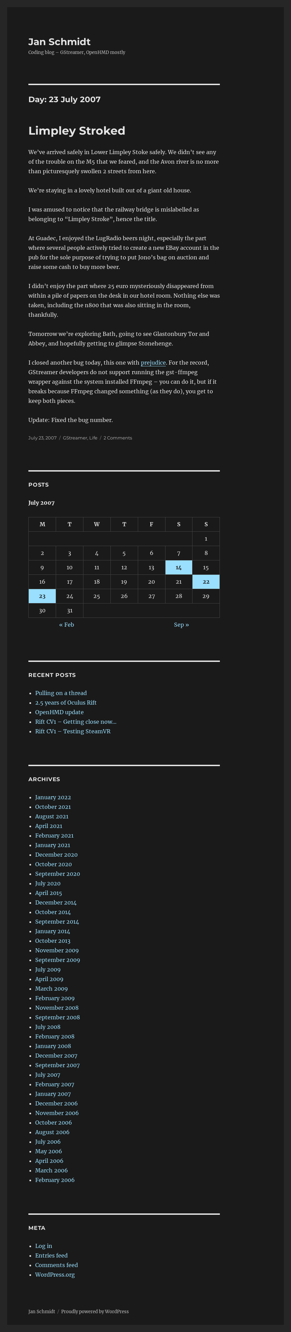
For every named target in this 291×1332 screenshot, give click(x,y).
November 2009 (57, 950)
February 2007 (54, 1084)
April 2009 (49, 979)
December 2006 (56, 1103)
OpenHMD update (59, 712)
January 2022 (53, 797)
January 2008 (53, 1046)
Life (93, 437)
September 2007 (57, 1065)
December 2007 (56, 1055)
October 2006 (53, 1122)
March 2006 (51, 1170)
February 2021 (54, 835)
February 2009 (55, 998)
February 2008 (55, 1036)
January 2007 (53, 1093)
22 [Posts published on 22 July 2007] (206, 581)
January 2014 (52, 931)
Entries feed (51, 1255)
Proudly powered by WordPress (95, 1312)
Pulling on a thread (61, 693)
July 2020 (48, 883)
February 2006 (55, 1180)
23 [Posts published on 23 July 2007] (42, 596)
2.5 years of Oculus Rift (66, 702)
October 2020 (53, 864)
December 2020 (56, 854)
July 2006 (48, 1141)
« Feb (66, 624)
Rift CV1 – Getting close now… (76, 721)
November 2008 (57, 1007)
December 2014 (56, 902)
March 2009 (51, 988)
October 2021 (53, 806)
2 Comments (118, 437)
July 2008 (48, 1026)
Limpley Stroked (76, 130)
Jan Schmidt (59, 41)
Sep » (181, 624)
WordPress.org (55, 1274)
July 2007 (47, 1074)
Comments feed (56, 1265)
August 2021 (51, 816)
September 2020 (57, 873)
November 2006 (57, 1113)
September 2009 (57, 959)
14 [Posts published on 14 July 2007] (179, 567)
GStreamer (75, 437)
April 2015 (48, 892)
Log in (43, 1245)
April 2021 (48, 826)
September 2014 (57, 921)
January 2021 (52, 845)
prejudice (153, 362)
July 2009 (48, 969)
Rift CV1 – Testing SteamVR (72, 731)
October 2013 (52, 940)
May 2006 (48, 1151)
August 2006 (52, 1132)
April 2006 (49, 1160)
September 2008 (57, 1017)
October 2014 (53, 912)
